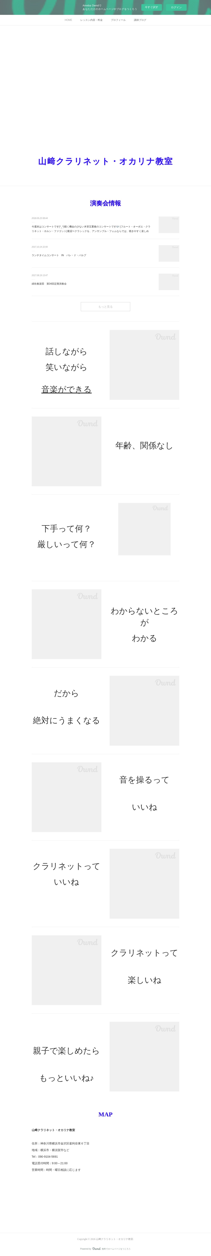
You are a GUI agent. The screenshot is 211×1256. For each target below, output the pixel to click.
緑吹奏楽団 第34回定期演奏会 (49, 283)
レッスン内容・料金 (91, 20)
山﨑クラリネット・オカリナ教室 (105, 161)
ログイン (176, 7)
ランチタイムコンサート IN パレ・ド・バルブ (59, 255)
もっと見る (105, 306)
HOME (68, 20)
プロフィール (118, 20)
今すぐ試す (151, 7)
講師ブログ (140, 20)
